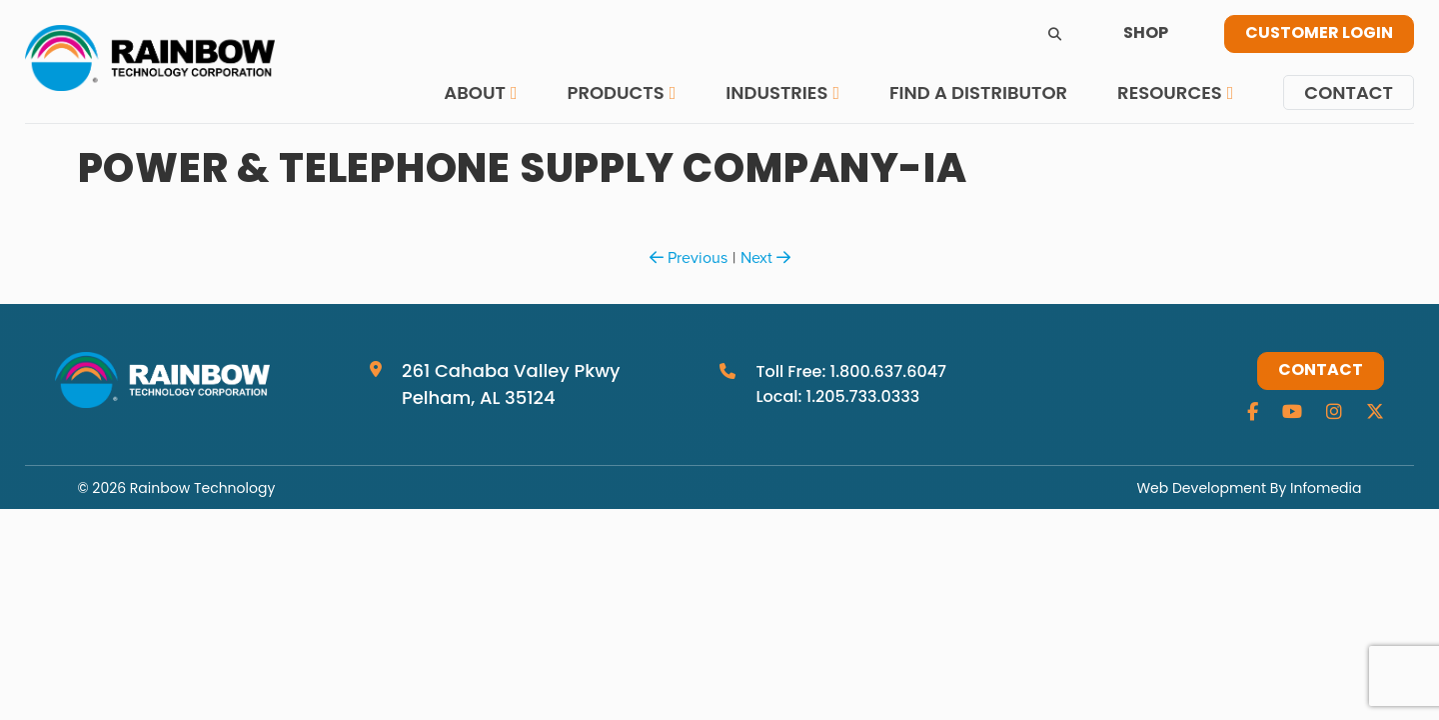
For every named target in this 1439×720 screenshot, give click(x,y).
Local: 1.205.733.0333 (837, 396)
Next (765, 257)
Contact (1348, 92)
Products (615, 92)
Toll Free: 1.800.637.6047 (850, 371)
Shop (1145, 34)
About (475, 92)
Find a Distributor (978, 92)
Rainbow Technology (202, 488)
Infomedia (1325, 488)
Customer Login (1319, 34)
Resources (1169, 92)
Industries (776, 92)
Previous (688, 257)
